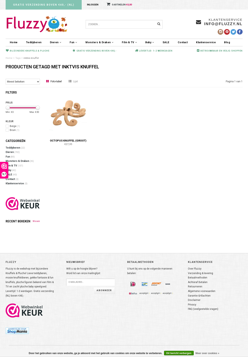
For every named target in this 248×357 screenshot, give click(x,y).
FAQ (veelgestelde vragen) (203, 309)
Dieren (56, 42)
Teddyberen (34, 42)
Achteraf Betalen (197, 282)
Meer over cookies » (207, 353)
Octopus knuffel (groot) (68, 140)
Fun (73, 42)
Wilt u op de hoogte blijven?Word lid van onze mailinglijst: (83, 271)
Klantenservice (206, 42)
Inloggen (92, 4)
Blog (227, 42)
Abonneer (104, 290)
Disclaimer (194, 300)
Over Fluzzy (194, 268)
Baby (149, 42)
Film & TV (129, 42)
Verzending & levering (200, 273)
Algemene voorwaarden (201, 291)
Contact (183, 42)
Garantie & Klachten (199, 295)
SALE (166, 42)
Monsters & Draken (99, 42)
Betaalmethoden (197, 277)
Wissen (36, 221)
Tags (18, 58)
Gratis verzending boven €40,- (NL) (43, 4)
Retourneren (195, 286)
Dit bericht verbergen (178, 353)
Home (14, 42)
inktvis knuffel (31, 58)
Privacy (192, 304)
